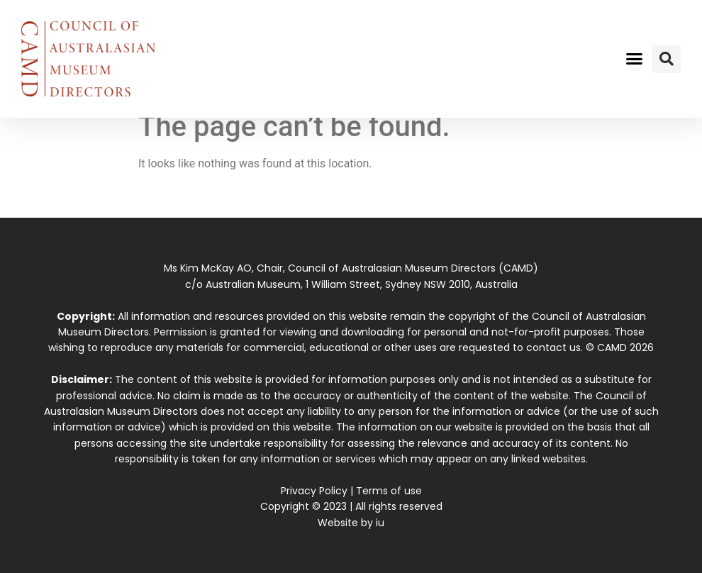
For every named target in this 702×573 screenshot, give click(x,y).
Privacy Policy (314, 491)
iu (380, 523)
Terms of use (389, 491)
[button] (634, 58)
